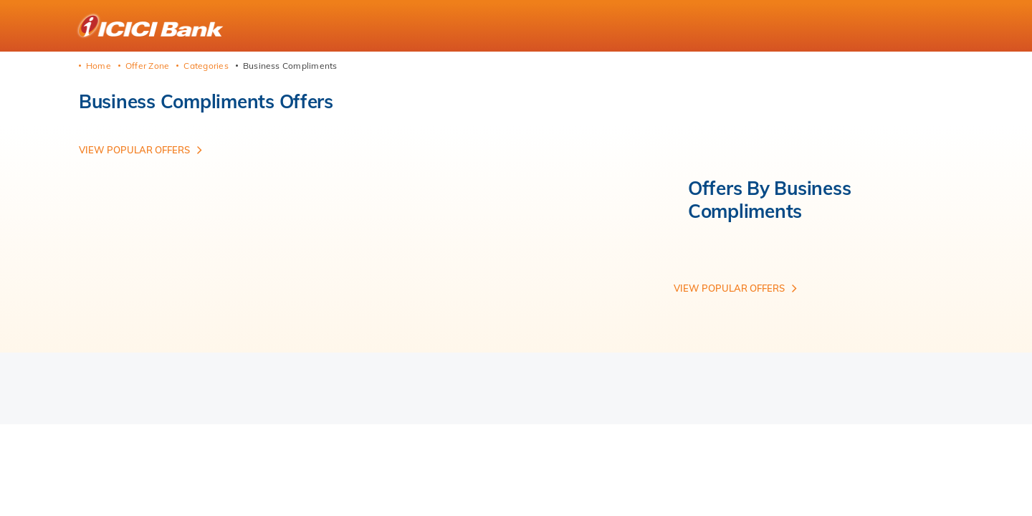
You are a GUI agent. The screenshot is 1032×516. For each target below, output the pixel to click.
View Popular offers (134, 150)
